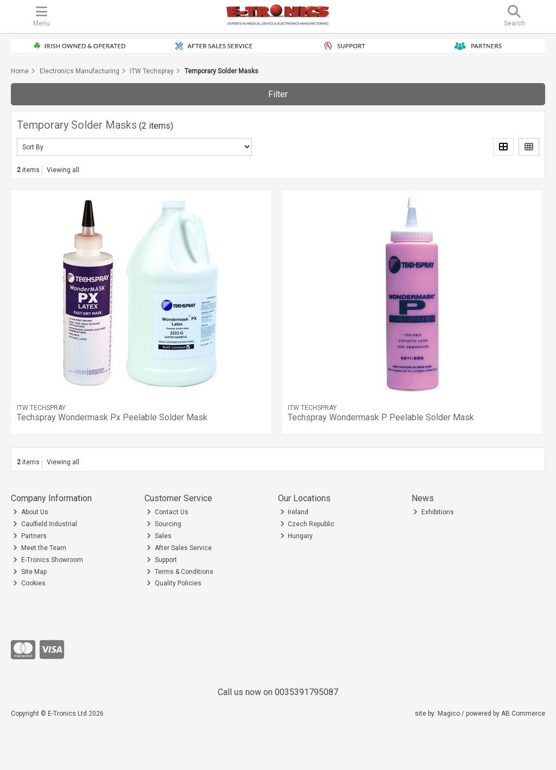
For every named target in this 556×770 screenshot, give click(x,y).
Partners (30, 536)
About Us (30, 512)
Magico (449, 713)
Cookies (29, 583)
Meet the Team (39, 548)
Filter (278, 94)
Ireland (294, 512)
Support (162, 560)
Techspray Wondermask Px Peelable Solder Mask (112, 417)
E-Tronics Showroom (48, 560)
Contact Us (167, 512)
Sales (159, 536)
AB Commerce (523, 713)
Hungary (296, 536)
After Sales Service (179, 548)
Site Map (30, 572)
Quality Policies (174, 583)
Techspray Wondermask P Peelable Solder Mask (381, 417)
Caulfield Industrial (45, 524)
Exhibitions (433, 512)
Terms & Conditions (180, 572)
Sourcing (164, 524)
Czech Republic (307, 524)
